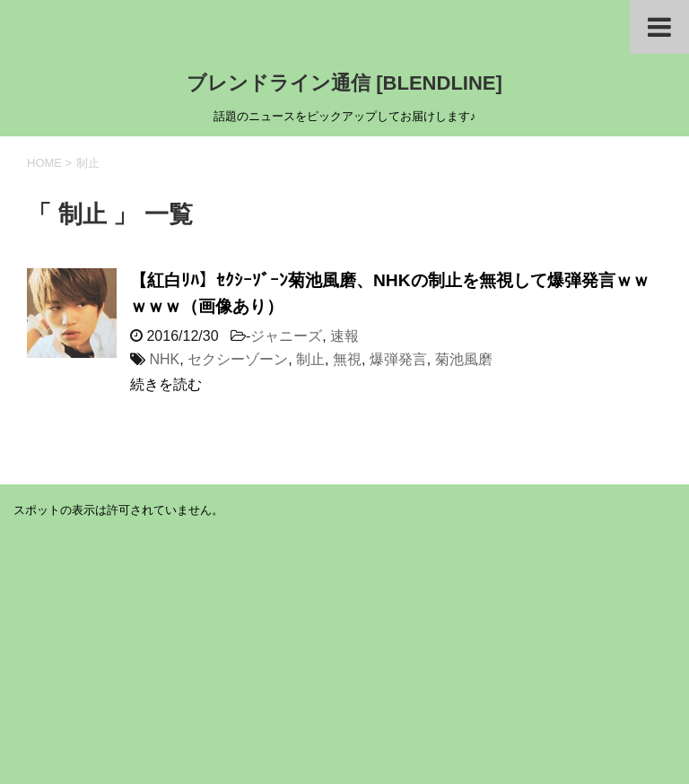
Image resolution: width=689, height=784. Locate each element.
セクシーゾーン (238, 359)
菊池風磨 (464, 359)
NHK (164, 359)
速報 (344, 336)
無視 (347, 359)
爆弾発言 (398, 359)
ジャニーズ (286, 336)
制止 (310, 359)
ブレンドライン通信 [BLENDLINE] (344, 83)
